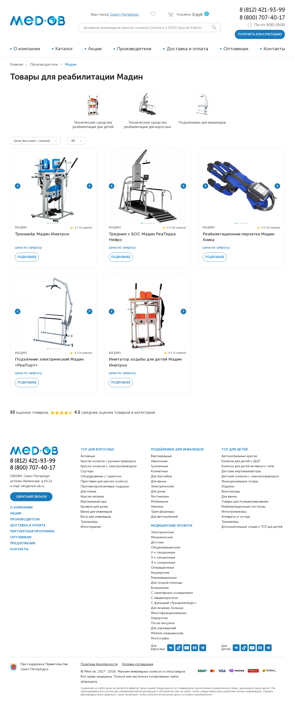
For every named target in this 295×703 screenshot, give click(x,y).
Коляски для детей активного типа (247, 466)
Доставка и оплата (187, 48)
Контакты (274, 48)
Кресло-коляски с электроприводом (109, 466)
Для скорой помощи (166, 583)
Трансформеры (162, 512)
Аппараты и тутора (235, 517)
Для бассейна (161, 476)
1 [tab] (48, 223)
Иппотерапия (91, 527)
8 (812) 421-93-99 (262, 9)
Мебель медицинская (167, 633)
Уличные (157, 506)
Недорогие (159, 618)
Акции (95, 48)
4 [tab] (54, 223)
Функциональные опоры (239, 481)
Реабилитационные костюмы (243, 506)
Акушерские (160, 573)
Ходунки (227, 486)
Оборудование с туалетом (101, 476)
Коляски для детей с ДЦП (240, 461)
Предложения (22, 543)
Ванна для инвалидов (96, 512)
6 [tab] (59, 223)
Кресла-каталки (92, 496)
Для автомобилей (164, 517)
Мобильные (159, 501)
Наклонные (159, 461)
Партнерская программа (32, 531)
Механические (162, 537)
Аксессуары (160, 638)
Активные (88, 456)
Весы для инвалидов (96, 517)
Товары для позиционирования (244, 501)
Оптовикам (236, 48)
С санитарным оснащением (172, 593)
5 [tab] (57, 223)
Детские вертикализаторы (241, 471)
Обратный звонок (31, 496)
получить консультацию (260, 34)
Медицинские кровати (171, 526)
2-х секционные (163, 552)
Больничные (160, 588)
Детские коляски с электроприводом (250, 476)
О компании (27, 48)
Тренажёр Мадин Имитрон (42, 233)
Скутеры (87, 471)
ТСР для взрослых (97, 449)
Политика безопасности (99, 664)
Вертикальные (161, 456)
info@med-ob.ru (32, 486)
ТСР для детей (234, 449)
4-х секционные (163, 562)
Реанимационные (164, 578)
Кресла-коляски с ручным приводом (108, 461)
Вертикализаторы (94, 501)
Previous (17, 186)
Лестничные (160, 496)
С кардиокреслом (164, 598)
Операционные (162, 568)
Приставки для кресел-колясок (104, 481)
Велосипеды (230, 491)
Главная (16, 64)
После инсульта (163, 623)
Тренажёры (89, 522)
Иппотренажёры (233, 512)
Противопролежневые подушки (105, 486)
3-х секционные (163, 557)
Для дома (158, 491)
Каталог (64, 48)
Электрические (162, 486)
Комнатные (159, 471)
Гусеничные (159, 466)
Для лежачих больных (167, 608)
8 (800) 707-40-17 (262, 17)
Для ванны (158, 481)
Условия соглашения (137, 664)
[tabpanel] (53, 186)
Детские (157, 542)
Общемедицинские (165, 547)
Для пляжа (88, 491)
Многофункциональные (168, 613)
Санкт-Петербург (124, 14)
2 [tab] (50, 223)
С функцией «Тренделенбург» (173, 603)
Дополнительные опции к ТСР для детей (251, 527)
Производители (134, 48)
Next (89, 186)
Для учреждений (163, 628)
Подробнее (26, 257)
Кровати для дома (94, 506)
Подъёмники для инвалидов (177, 449)
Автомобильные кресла (239, 456)
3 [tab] (52, 223)
